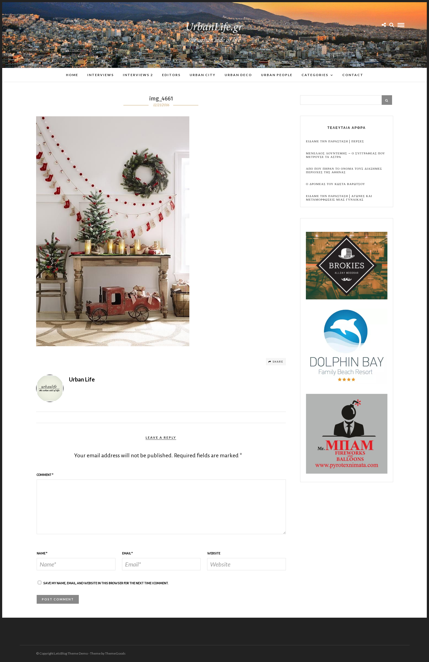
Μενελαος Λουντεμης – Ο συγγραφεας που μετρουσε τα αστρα (345, 155)
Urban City (203, 75)
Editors (171, 75)
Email (127, 553)
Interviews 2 (138, 75)
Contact (352, 75)
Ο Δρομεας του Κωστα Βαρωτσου (335, 184)
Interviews (100, 75)
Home (72, 75)
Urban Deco (238, 75)
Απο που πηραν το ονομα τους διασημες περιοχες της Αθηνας (344, 170)
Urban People (276, 75)
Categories (315, 75)
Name (42, 553)
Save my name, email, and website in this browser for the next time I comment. (106, 583)
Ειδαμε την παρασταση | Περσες (335, 141)
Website (213, 553)
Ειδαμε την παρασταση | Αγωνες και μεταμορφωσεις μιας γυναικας (339, 197)
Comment (45, 475)
